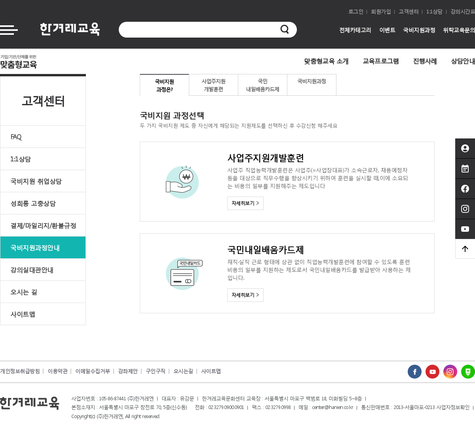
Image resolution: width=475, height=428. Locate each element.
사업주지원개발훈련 (213, 85)
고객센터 (408, 11)
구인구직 (155, 371)
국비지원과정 (419, 30)
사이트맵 (22, 314)
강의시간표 (462, 11)
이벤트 (387, 30)
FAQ (15, 137)
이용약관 (57, 371)
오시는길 (183, 371)
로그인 (355, 11)
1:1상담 (434, 11)
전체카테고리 (355, 30)
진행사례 (425, 61)
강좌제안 (128, 371)
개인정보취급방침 (20, 371)
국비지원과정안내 (34, 247)
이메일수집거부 (92, 371)
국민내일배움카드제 (262, 85)
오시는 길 (23, 292)
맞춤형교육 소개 (326, 61)
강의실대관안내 (31, 269)
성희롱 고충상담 (32, 203)
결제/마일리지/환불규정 (43, 225)
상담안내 (463, 61)
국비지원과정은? (164, 85)
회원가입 (381, 11)
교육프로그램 (381, 61)
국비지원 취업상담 (36, 181)
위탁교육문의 (459, 30)
